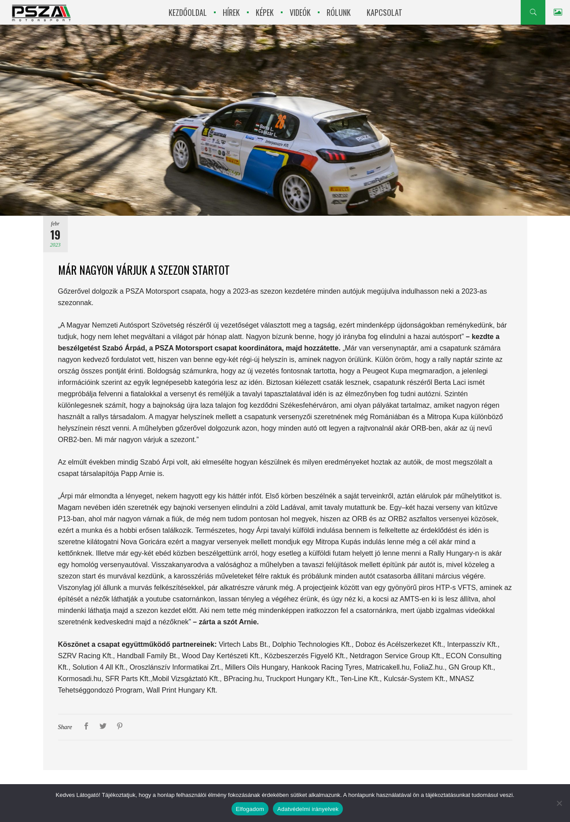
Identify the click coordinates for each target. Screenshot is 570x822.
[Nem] (559, 803)
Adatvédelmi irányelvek (307, 809)
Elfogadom (250, 809)
